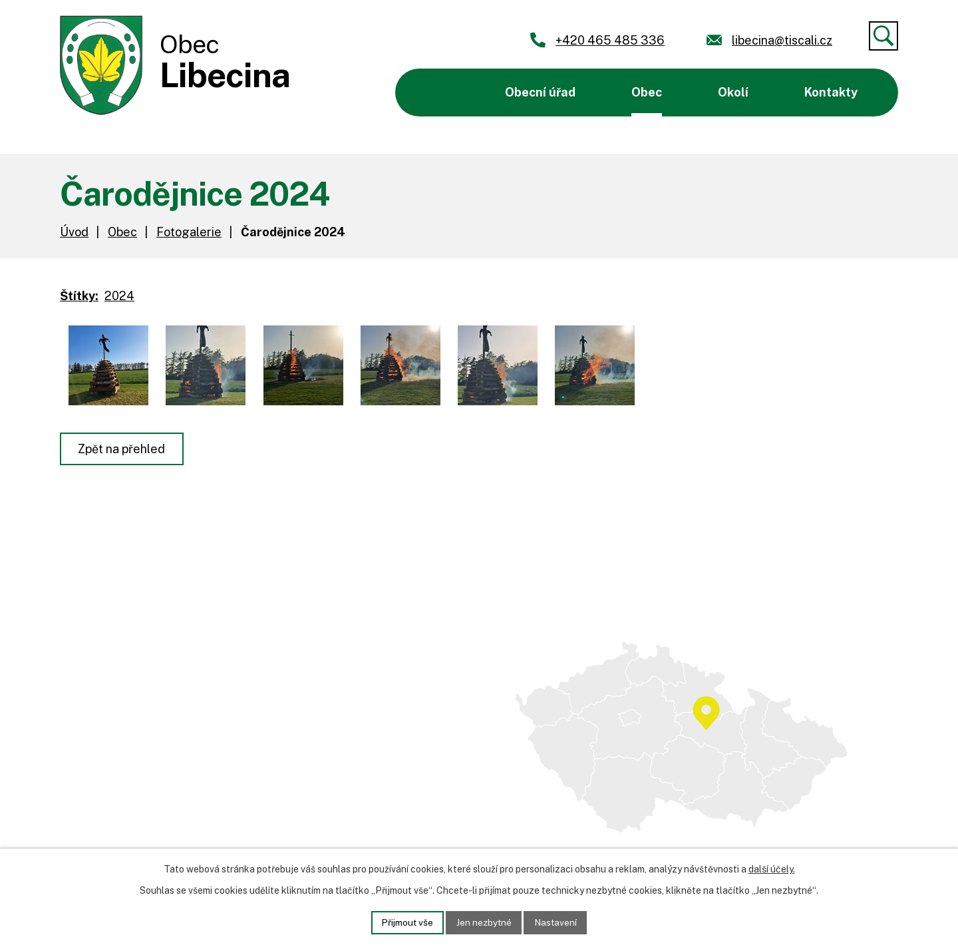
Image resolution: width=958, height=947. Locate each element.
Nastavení (557, 921)
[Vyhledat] (883, 36)
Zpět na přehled (122, 449)
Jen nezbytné (484, 921)
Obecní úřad (540, 92)
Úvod (438, 92)
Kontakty (831, 92)
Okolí (733, 92)
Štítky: (79, 296)
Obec (646, 92)
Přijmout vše (405, 921)
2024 (119, 296)
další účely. (771, 868)
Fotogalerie (189, 232)
